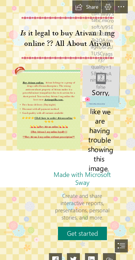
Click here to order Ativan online (54, 118)
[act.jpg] (101, 86)
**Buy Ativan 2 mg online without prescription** (49, 136)
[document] (67, 130)
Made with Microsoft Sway (82, 178)
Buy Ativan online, (33, 82)
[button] (86, 6)
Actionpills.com (53, 99)
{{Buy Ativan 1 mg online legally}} (48, 131)
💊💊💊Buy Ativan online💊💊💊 (49, 126)
